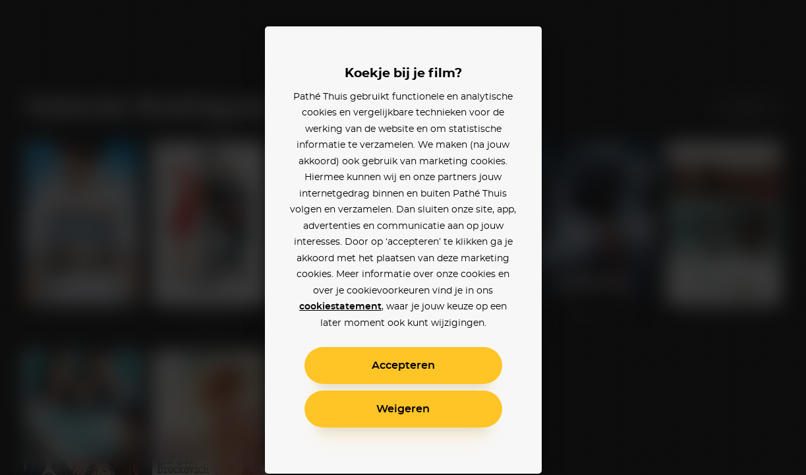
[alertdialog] (403, 237)
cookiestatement (340, 306)
